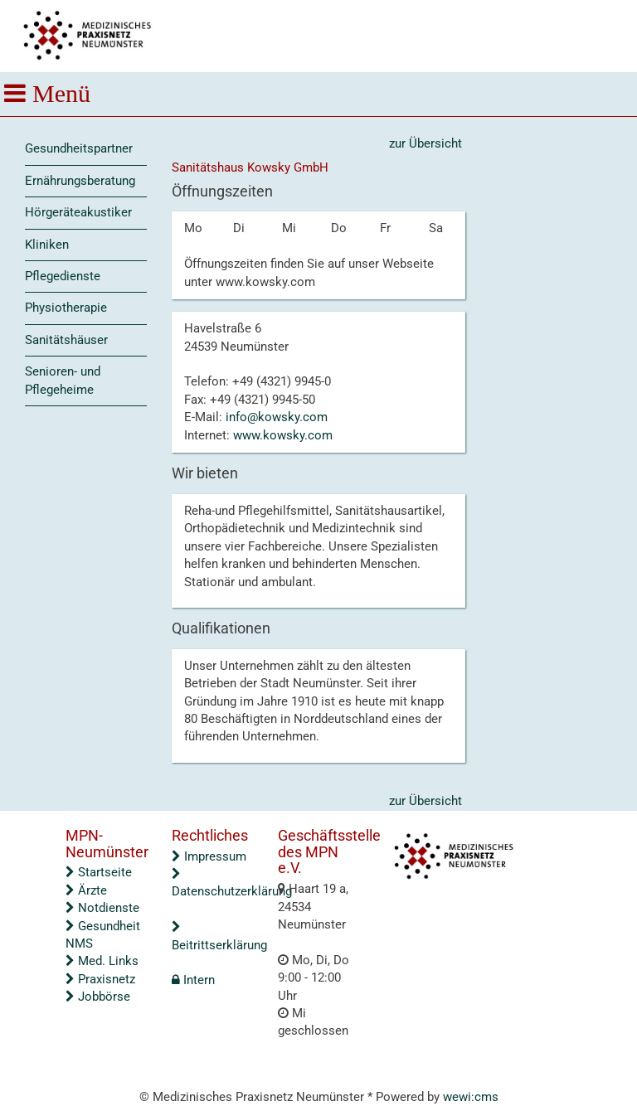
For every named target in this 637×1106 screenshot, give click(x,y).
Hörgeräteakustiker (78, 212)
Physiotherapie (66, 307)
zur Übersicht (425, 143)
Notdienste (102, 907)
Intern (193, 980)
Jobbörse (98, 996)
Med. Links (102, 960)
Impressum (209, 856)
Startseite (99, 872)
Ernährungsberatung (80, 180)
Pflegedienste (62, 276)
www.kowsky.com (283, 435)
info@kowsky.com (277, 417)
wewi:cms (470, 1096)
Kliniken (47, 244)
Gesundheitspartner (79, 148)
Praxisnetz (100, 979)
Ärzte (86, 890)
